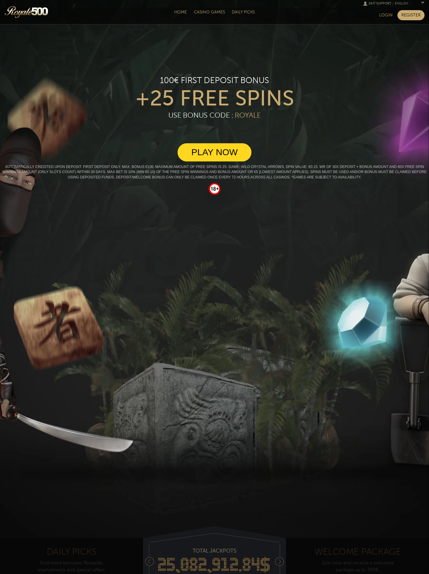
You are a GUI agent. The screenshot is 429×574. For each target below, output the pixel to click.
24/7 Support (380, 3)
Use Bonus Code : (214, 115)
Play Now (214, 152)
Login (386, 15)
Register (411, 15)
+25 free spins (214, 98)
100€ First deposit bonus (214, 80)
